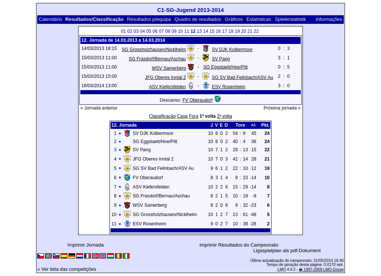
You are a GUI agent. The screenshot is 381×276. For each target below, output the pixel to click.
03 (136, 31)
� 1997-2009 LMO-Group (321, 269)
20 (243, 31)
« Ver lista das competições (66, 269)
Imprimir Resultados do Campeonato (238, 245)
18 (231, 31)
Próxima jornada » (281, 108)
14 (205, 31)
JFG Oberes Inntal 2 (165, 77)
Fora (193, 116)
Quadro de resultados (198, 19)
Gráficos (234, 19)
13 (199, 31)
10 (180, 31)
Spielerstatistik (291, 19)
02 (129, 31)
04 (142, 31)
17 (224, 31)
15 (212, 31)
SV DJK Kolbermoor (232, 49)
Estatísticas (258, 19)
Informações (329, 19)
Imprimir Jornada (85, 245)
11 (186, 31)
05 (148, 31)
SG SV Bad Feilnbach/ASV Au (242, 77)
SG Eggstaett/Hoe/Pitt (225, 67)
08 (167, 31)
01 (123, 31)
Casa (182, 116)
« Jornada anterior (98, 108)
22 (256, 31)
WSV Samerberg (169, 68)
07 (161, 31)
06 (155, 31)
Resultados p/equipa (149, 19)
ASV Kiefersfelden (167, 86)
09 (174, 31)
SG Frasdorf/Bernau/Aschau (157, 58)
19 (237, 31)
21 (250, 31)
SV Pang (221, 58)
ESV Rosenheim (229, 86)
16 (218, 31)
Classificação (162, 116)
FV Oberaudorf (197, 100)
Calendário (50, 19)
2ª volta (224, 116)
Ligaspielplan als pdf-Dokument (287, 250)
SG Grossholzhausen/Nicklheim (154, 49)
